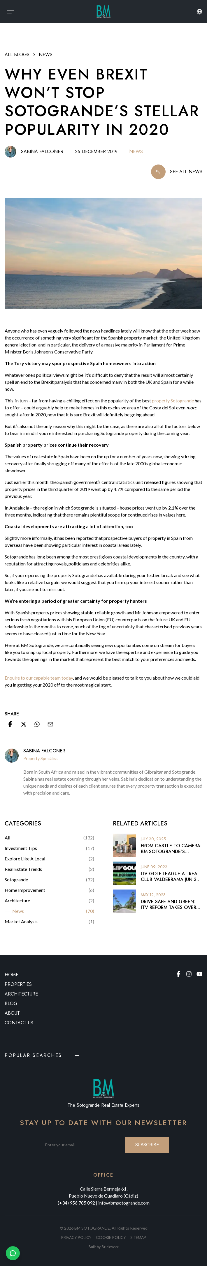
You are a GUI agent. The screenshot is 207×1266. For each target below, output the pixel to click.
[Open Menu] (10, 12)
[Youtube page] (199, 974)
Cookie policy (111, 1237)
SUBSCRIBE (147, 1144)
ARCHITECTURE (21, 994)
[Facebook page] (178, 974)
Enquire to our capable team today (39, 677)
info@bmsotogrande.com (124, 1202)
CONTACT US (19, 1022)
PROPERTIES (18, 984)
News (45, 54)
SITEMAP (138, 1237)
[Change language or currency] (199, 12)
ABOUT (12, 1013)
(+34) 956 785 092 (76, 1202)
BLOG (11, 1003)
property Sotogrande (173, 400)
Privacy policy (76, 1237)
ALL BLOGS (17, 54)
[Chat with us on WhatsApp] (13, 1253)
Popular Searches (42, 1055)
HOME (11, 974)
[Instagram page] (189, 974)
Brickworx (110, 1247)
